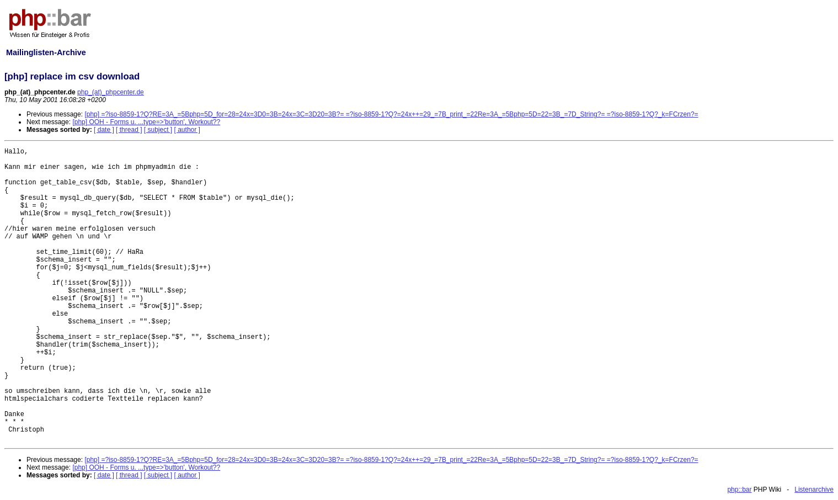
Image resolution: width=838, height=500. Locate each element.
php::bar (739, 489)
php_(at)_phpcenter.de (110, 92)
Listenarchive (814, 489)
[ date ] (104, 130)
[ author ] (187, 130)
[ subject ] (158, 130)
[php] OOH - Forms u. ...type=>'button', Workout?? (146, 122)
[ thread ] (129, 130)
